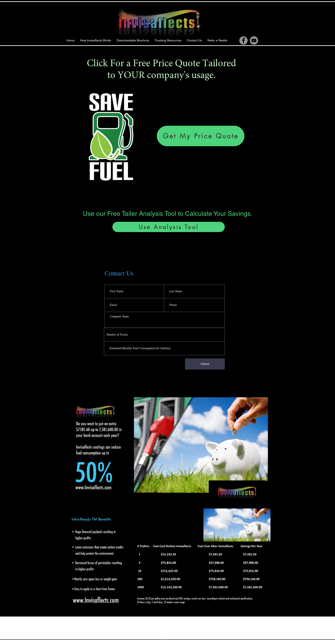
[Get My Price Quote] (200, 136)
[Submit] (205, 364)
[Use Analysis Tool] (168, 227)
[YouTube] (254, 40)
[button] (168, 40)
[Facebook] (243, 40)
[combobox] (164, 335)
